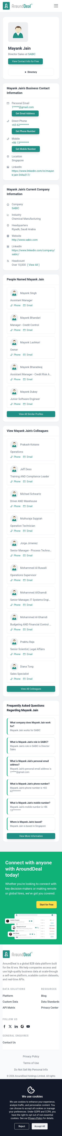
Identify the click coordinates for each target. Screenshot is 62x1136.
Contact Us (9, 1042)
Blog (43, 995)
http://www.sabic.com (25, 239)
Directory (32, 72)
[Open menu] (56, 5)
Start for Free (46, 904)
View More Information (31, 836)
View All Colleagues (31, 689)
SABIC (32, 54)
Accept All (39, 1126)
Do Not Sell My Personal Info (31, 1069)
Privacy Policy (31, 1056)
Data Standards (50, 1001)
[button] (31, 298)
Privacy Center (49, 1007)
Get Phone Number (25, 131)
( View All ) (33, 264)
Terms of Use (31, 1063)
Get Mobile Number (26, 149)
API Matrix (9, 1007)
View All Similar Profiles (31, 414)
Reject (22, 1126)
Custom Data (10, 1001)
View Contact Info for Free (25, 61)
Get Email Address (25, 113)
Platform (8, 995)
